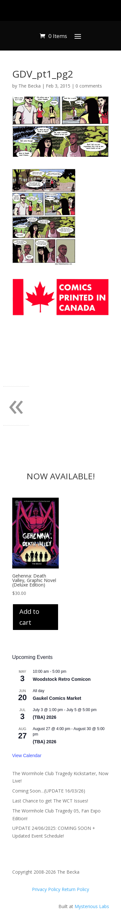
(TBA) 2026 (44, 717)
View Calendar (27, 755)
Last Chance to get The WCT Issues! (50, 801)
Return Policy (75, 889)
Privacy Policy (47, 889)
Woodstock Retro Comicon (62, 679)
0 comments (89, 86)
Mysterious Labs (92, 906)
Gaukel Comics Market (57, 698)
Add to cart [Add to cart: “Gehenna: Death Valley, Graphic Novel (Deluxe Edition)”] (29, 617)
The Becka (29, 86)
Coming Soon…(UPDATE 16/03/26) (48, 791)
